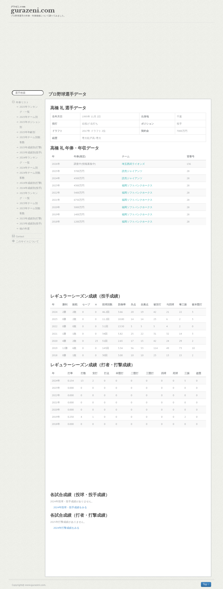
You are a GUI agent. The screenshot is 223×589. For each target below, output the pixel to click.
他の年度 (25, 228)
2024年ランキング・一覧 (29, 160)
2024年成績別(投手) (31, 187)
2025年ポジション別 (30, 124)
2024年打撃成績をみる (66, 527)
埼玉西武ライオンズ (133, 163)
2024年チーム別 (29, 167)
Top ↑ (206, 584)
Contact (20, 236)
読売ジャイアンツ (132, 171)
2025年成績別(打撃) (31, 147)
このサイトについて (27, 241)
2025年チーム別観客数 (30, 140)
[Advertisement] (111, 56)
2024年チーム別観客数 (30, 175)
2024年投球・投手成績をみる (70, 507)
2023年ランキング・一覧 (29, 195)
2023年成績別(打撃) (31, 218)
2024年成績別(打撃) (31, 182)
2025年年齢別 (27, 132)
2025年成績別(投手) (31, 152)
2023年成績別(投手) (31, 223)
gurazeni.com (33, 10)
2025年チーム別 (29, 116)
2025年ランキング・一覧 (29, 109)
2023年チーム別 (29, 203)
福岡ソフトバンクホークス (137, 185)
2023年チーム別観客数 (30, 211)
